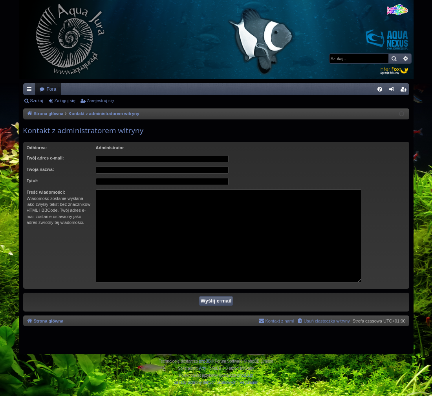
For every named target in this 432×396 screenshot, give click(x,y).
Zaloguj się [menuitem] (393, 90)
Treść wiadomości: (46, 192)
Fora (52, 89)
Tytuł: (32, 180)
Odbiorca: (37, 147)
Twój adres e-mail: (45, 158)
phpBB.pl (245, 375)
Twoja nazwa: (40, 169)
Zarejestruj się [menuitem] (405, 90)
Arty (202, 368)
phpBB (205, 361)
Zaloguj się (65, 100)
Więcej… (30, 90)
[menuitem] (380, 89)
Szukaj (36, 100)
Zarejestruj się (100, 100)
